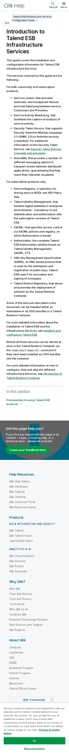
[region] (34, 728)
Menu (64, 7)
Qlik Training (17, 491)
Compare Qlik (17, 614)
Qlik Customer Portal (22, 502)
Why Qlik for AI (18, 609)
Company (15, 647)
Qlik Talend (16, 530)
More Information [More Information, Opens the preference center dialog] (34, 748)
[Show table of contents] (7, 16)
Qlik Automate (18, 571)
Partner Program (19, 673)
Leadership (16, 652)
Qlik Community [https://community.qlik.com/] (34, 699)
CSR (11, 657)
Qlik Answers (17, 561)
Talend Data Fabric (21, 540)
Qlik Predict (16, 566)
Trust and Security (20, 593)
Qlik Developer (18, 486)
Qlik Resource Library (22, 507)
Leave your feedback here (28, 450)
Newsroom (16, 683)
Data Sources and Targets (26, 624)
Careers (14, 678)
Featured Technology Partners (28, 619)
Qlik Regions (17, 629)
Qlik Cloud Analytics (21, 555)
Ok (34, 740)
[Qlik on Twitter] (52, 699)
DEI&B (13, 662)
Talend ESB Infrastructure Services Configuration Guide (32, 18)
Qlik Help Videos (19, 481)
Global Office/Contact (22, 688)
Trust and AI (16, 604)
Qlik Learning (17, 496)
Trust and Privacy (20, 598)
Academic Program (21, 667)
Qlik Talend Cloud (20, 535)
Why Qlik (14, 588)
